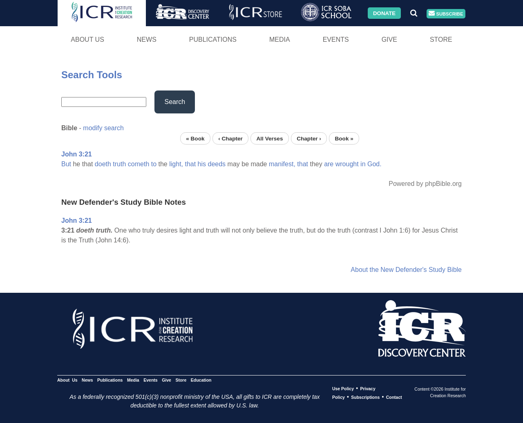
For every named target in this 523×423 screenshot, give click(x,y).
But (66, 164)
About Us (87, 39)
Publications (213, 39)
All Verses (270, 138)
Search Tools (91, 74)
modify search (103, 127)
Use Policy (343, 388)
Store (441, 39)
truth (119, 164)
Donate (384, 13)
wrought (347, 164)
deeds (217, 164)
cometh (138, 164)
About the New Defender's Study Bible (406, 269)
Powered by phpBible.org (425, 183)
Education (201, 380)
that (190, 164)
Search (174, 101)
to (153, 164)
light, (176, 164)
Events (336, 39)
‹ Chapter (230, 138)
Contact (394, 397)
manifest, (282, 164)
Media (279, 39)
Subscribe (446, 13)
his (202, 164)
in (362, 164)
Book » (344, 138)
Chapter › (309, 138)
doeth (103, 164)
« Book (195, 138)
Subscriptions (365, 397)
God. (374, 164)
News (146, 39)
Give (389, 39)
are (328, 164)
